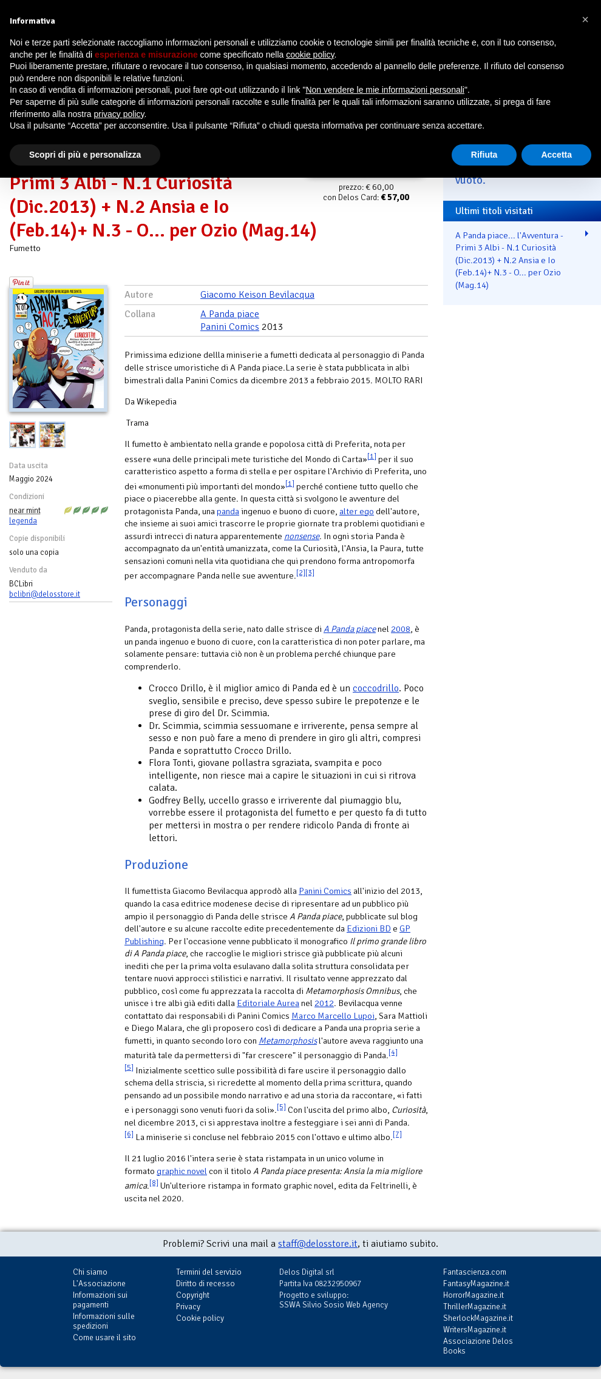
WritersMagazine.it (474, 1329)
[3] (309, 572)
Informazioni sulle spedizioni (104, 1321)
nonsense (301, 536)
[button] (585, 19)
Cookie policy (200, 1318)
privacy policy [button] (119, 114)
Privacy (188, 1306)
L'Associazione (99, 1283)
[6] (129, 1134)
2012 (324, 1003)
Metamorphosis (288, 1040)
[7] (397, 1134)
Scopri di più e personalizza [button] (85, 154)
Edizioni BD (369, 928)
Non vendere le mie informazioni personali (384, 90)
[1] (371, 456)
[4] (393, 1052)
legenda (23, 521)
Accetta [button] (556, 154)
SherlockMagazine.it (478, 1318)
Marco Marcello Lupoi (333, 1015)
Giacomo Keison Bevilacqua (257, 295)
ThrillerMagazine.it (474, 1306)
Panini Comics (229, 327)
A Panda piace (229, 314)
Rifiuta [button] (484, 154)
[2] (300, 572)
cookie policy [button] (310, 54)
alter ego (356, 511)
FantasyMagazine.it (476, 1283)
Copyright (192, 1295)
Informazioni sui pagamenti (100, 1300)
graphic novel (182, 1171)
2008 (400, 628)
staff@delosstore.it (318, 1244)
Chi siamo (90, 1272)
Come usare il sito (104, 1337)
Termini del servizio (209, 1272)
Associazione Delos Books (478, 1346)
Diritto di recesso (205, 1283)
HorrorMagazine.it (473, 1295)
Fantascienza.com (474, 1272)
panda (228, 511)
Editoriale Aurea (268, 1003)
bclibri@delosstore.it (44, 594)
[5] (129, 1067)
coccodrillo (376, 688)
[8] (153, 1182)
